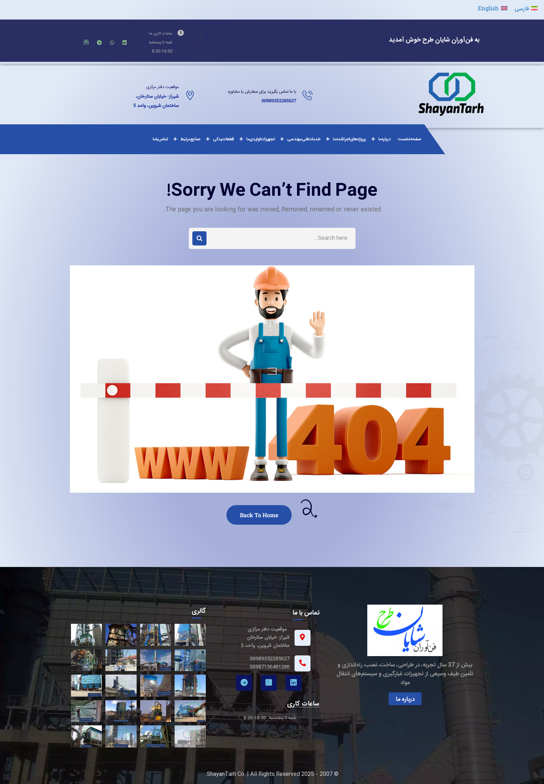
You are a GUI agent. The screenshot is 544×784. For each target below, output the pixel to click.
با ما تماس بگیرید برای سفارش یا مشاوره (262, 91)
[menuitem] (526, 8)
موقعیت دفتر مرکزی (162, 87)
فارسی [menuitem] (522, 8)
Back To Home (259, 515)
